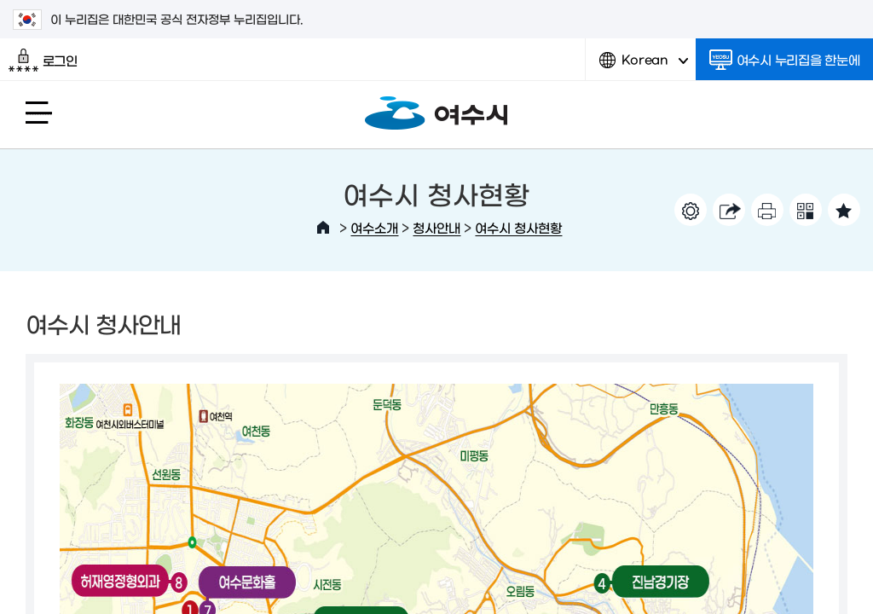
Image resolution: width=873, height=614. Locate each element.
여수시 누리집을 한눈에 (784, 59)
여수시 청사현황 (518, 227)
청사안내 (436, 227)
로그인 (43, 60)
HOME (323, 227)
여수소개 (374, 227)
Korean (643, 66)
